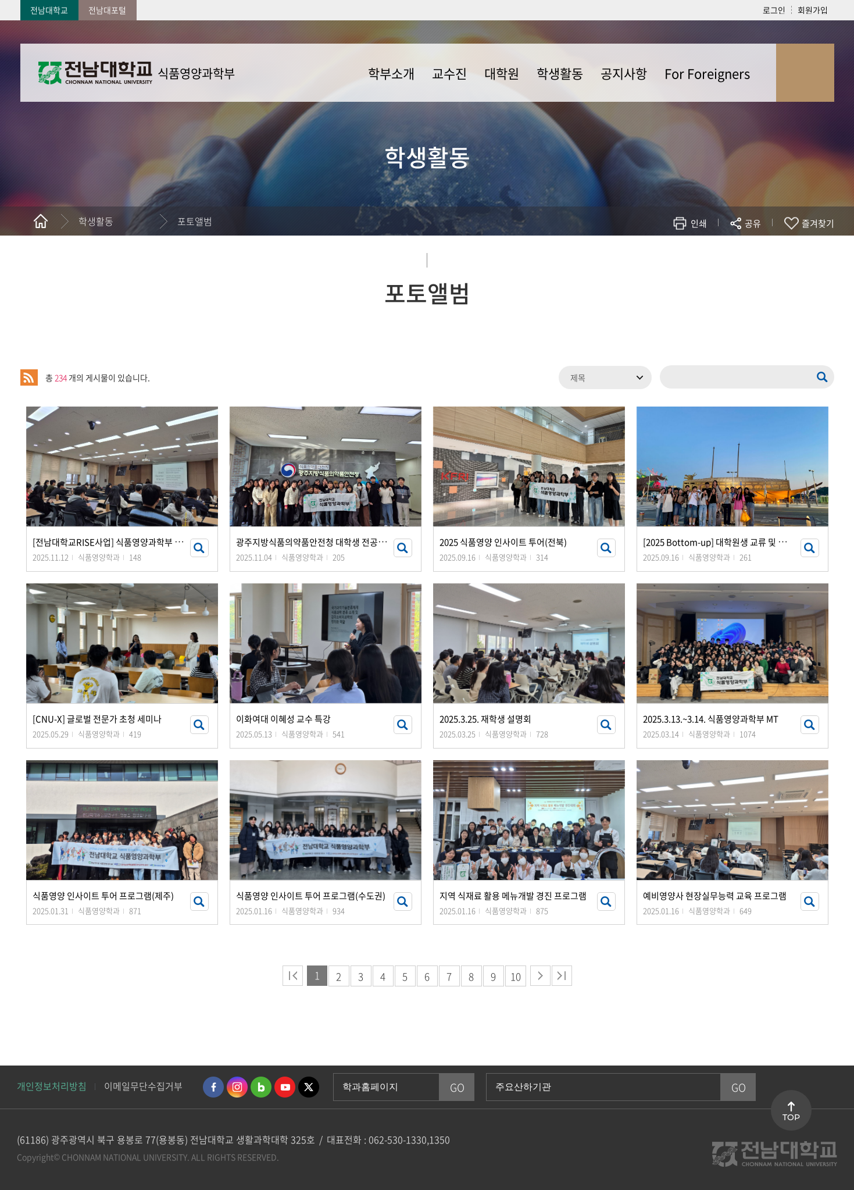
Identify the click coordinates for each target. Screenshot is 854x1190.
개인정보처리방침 (52, 1086)
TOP (791, 1117)
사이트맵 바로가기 (805, 73)
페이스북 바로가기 (213, 1087)
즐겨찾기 (818, 223)
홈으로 (40, 221)
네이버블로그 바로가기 (261, 1087)
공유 (753, 223)
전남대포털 (107, 10)
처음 (293, 975)
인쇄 (699, 223)
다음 (540, 975)
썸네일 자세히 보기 (199, 548)
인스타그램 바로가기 (237, 1087)
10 (515, 976)
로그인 (774, 10)
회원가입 (813, 10)
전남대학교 (49, 10)
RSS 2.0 (29, 377)
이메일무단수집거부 (143, 1086)
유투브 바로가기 (284, 1087)
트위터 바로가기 (308, 1087)
